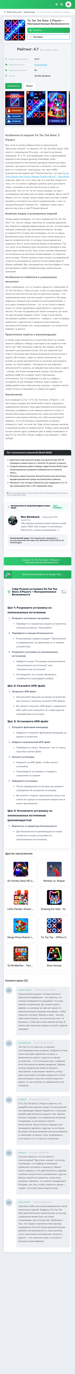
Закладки (36, 37)
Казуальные (41, 65)
